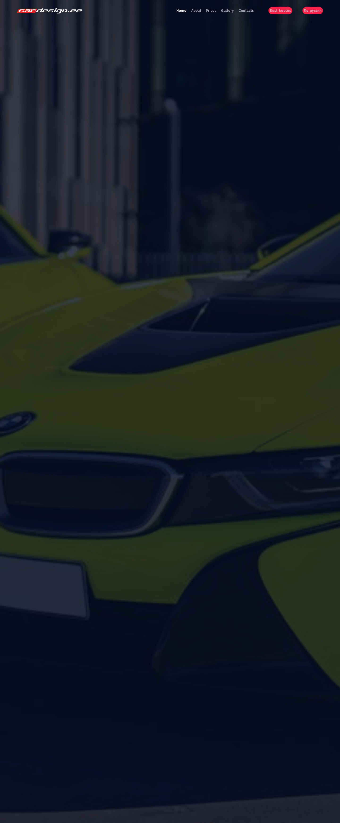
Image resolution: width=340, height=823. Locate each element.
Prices (211, 11)
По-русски (313, 11)
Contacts (246, 11)
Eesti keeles (280, 11)
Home (181, 11)
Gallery (227, 11)
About (196, 11)
